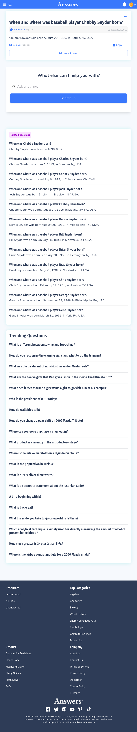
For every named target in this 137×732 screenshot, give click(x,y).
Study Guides (13, 673)
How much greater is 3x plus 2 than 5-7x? (36, 544)
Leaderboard (13, 594)
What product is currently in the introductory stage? (43, 442)
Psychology (76, 627)
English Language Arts (83, 620)
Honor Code (13, 660)
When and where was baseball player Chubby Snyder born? (66, 22)
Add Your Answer (69, 53)
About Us (75, 653)
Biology (74, 607)
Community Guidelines (18, 653)
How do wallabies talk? (24, 410)
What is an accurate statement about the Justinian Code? (46, 486)
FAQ (8, 686)
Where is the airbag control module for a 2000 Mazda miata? (49, 554)
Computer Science (80, 634)
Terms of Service (79, 666)
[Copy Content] (117, 45)
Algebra (74, 594)
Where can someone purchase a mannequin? (38, 431)
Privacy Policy (77, 673)
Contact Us (76, 660)
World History (78, 614)
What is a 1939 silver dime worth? (31, 475)
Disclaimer (76, 679)
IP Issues (75, 693)
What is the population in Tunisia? (31, 464)
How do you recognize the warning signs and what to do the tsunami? (55, 355)
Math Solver (12, 679)
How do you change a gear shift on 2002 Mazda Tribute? (46, 421)
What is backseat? (21, 507)
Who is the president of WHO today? (33, 399)
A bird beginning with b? (25, 497)
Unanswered (13, 607)
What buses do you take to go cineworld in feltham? (43, 518)
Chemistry (76, 601)
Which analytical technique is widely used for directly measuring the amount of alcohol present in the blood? (67, 531)
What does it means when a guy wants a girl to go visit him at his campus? (58, 388)
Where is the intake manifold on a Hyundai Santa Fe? (44, 453)
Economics (76, 640)
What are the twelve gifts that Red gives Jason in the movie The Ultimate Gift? (60, 377)
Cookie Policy (77, 686)
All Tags (10, 601)
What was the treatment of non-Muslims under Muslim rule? (49, 366)
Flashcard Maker (15, 666)
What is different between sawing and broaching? (42, 345)
